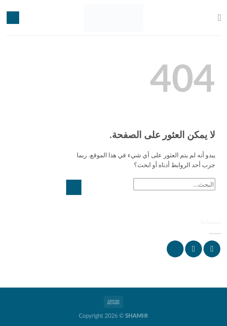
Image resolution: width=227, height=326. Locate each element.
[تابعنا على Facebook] (212, 248)
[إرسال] (73, 187)
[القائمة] (216, 17)
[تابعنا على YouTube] (175, 248)
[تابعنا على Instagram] (193, 248)
